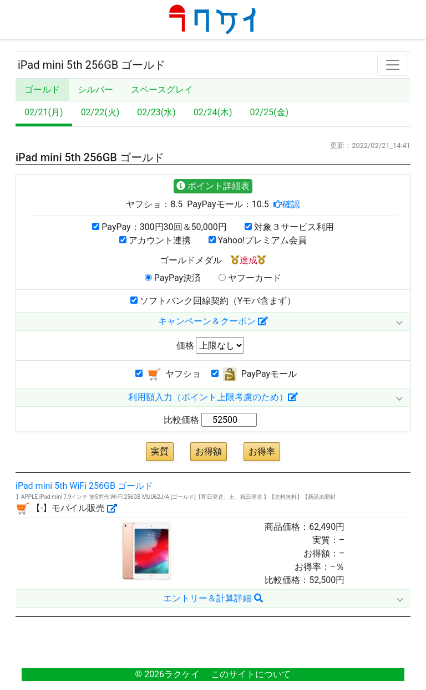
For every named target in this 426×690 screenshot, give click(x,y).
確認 (291, 204)
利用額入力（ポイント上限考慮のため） (213, 397)
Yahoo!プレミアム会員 (258, 240)
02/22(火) (100, 112)
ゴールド (42, 89)
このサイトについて (251, 674)
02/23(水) (156, 112)
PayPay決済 (173, 278)
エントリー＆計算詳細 (213, 598)
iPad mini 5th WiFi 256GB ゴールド (84, 486)
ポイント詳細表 (213, 186)
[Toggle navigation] (392, 65)
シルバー (95, 89)
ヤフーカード (250, 278)
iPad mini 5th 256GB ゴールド (91, 64)
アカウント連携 (155, 240)
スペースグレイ (162, 89)
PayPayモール (254, 374)
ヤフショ (168, 374)
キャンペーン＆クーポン (213, 321)
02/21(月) (43, 112)
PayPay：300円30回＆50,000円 (159, 227)
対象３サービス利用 (289, 227)
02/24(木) (213, 112)
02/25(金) (269, 112)
